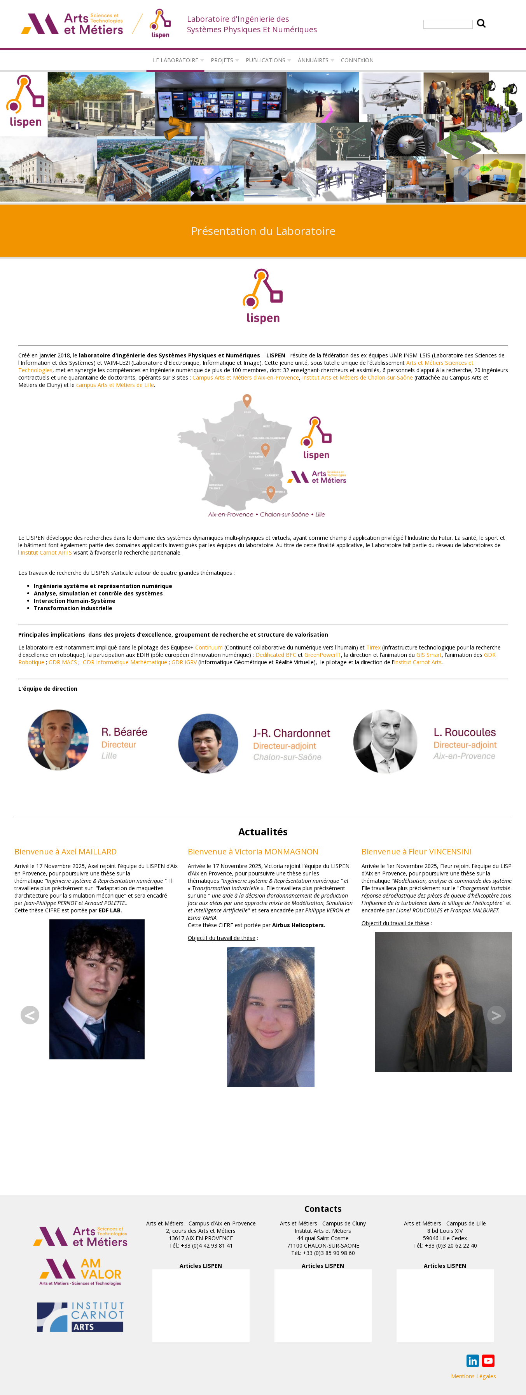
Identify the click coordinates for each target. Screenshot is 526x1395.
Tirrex (373, 647)
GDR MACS (63, 662)
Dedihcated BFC (275, 654)
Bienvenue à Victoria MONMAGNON (253, 851)
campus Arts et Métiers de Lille (115, 385)
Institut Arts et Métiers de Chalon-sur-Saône (357, 377)
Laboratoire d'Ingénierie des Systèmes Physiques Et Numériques (252, 24)
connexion (357, 60)
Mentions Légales (473, 1376)
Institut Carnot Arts (418, 662)
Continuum (209, 647)
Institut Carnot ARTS (46, 552)
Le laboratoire (175, 60)
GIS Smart (429, 654)
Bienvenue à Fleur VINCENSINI (417, 851)
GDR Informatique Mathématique (125, 662)
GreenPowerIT (322, 654)
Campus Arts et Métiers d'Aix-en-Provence (245, 377)
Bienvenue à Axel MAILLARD (65, 851)
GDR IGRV (184, 662)
